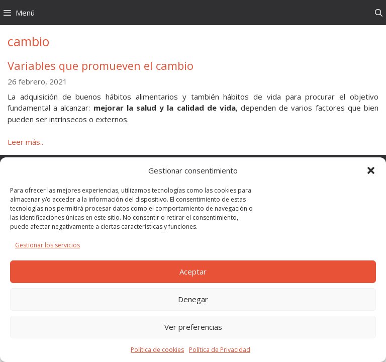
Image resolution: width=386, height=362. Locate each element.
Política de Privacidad (219, 349)
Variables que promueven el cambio (101, 65)
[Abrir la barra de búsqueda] (378, 12)
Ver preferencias (193, 327)
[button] (371, 170)
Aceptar (193, 271)
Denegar (193, 299)
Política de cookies (157, 349)
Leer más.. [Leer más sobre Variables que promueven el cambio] (25, 142)
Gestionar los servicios (47, 245)
